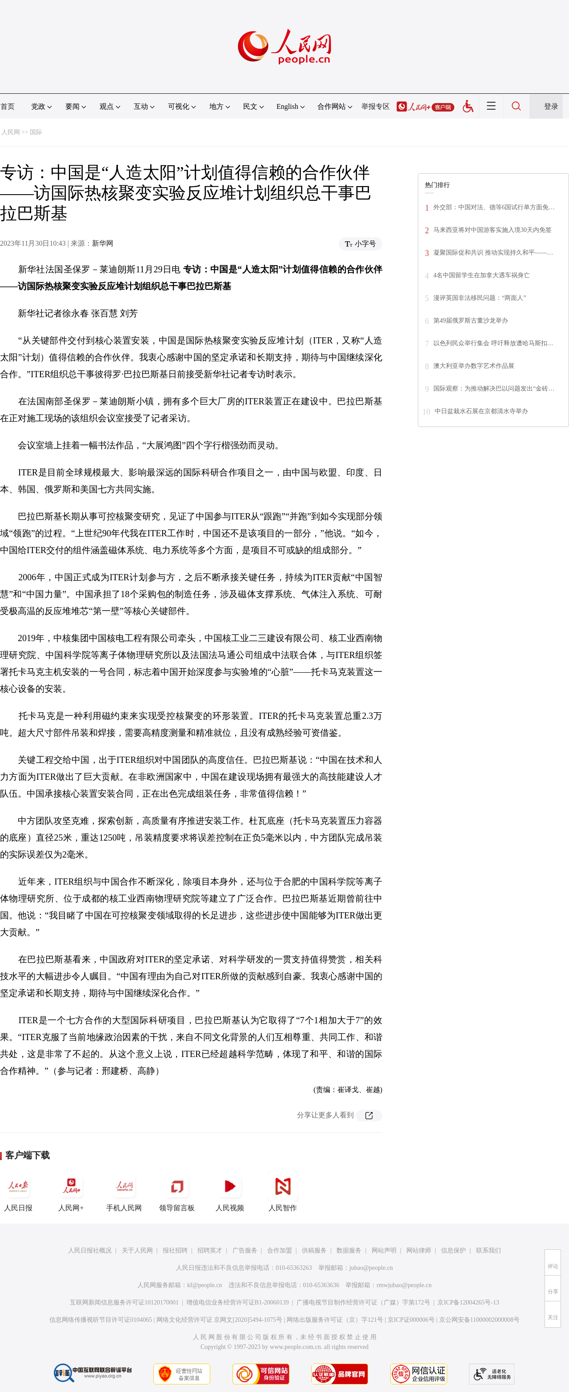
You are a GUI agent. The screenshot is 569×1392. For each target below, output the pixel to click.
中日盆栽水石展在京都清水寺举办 (481, 411)
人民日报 (18, 1191)
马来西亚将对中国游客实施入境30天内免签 (492, 230)
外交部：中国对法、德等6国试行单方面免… (494, 207)
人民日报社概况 (90, 1250)
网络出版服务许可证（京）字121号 (335, 1319)
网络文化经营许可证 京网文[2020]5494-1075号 (219, 1319)
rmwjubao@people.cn (404, 1285)
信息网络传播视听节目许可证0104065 (100, 1319)
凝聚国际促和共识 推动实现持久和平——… (493, 252)
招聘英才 (209, 1250)
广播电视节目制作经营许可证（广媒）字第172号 (363, 1302)
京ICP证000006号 (411, 1319)
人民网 (10, 132)
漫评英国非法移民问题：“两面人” (479, 298)
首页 (7, 106)
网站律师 (418, 1250)
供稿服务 (314, 1250)
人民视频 (229, 1191)
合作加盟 (279, 1250)
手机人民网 (124, 1191)
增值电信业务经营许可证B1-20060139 (237, 1302)
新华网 (102, 243)
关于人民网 (137, 1250)
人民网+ (71, 1191)
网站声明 (384, 1250)
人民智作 (282, 1191)
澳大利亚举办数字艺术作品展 (473, 366)
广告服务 (244, 1250)
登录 (551, 106)
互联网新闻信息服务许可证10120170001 (124, 1302)
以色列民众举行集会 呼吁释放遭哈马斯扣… (493, 343)
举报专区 (375, 106)
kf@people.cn (204, 1285)
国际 (36, 132)
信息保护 (453, 1250)
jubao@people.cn (371, 1267)
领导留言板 (177, 1191)
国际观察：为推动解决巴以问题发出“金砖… (493, 388)
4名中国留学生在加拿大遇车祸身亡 (481, 275)
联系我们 (488, 1250)
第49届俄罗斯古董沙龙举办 (470, 320)
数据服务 (349, 1250)
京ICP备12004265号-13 (468, 1302)
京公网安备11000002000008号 (479, 1319)
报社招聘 (175, 1250)
